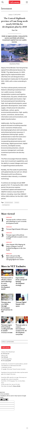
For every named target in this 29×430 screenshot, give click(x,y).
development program (9, 202)
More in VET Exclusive (13, 266)
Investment (6, 8)
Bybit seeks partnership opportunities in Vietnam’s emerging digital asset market (15, 257)
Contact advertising (7, 341)
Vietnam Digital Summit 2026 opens (17, 229)
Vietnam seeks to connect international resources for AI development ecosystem (21, 329)
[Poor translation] (5, 399)
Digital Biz (9, 217)
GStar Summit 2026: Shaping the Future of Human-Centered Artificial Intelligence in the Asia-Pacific (16, 247)
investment (17, 202)
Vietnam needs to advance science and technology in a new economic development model (16, 221)
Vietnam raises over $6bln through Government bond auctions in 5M (6, 307)
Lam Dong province (5, 205)
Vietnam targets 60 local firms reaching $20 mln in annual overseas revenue (16, 236)
